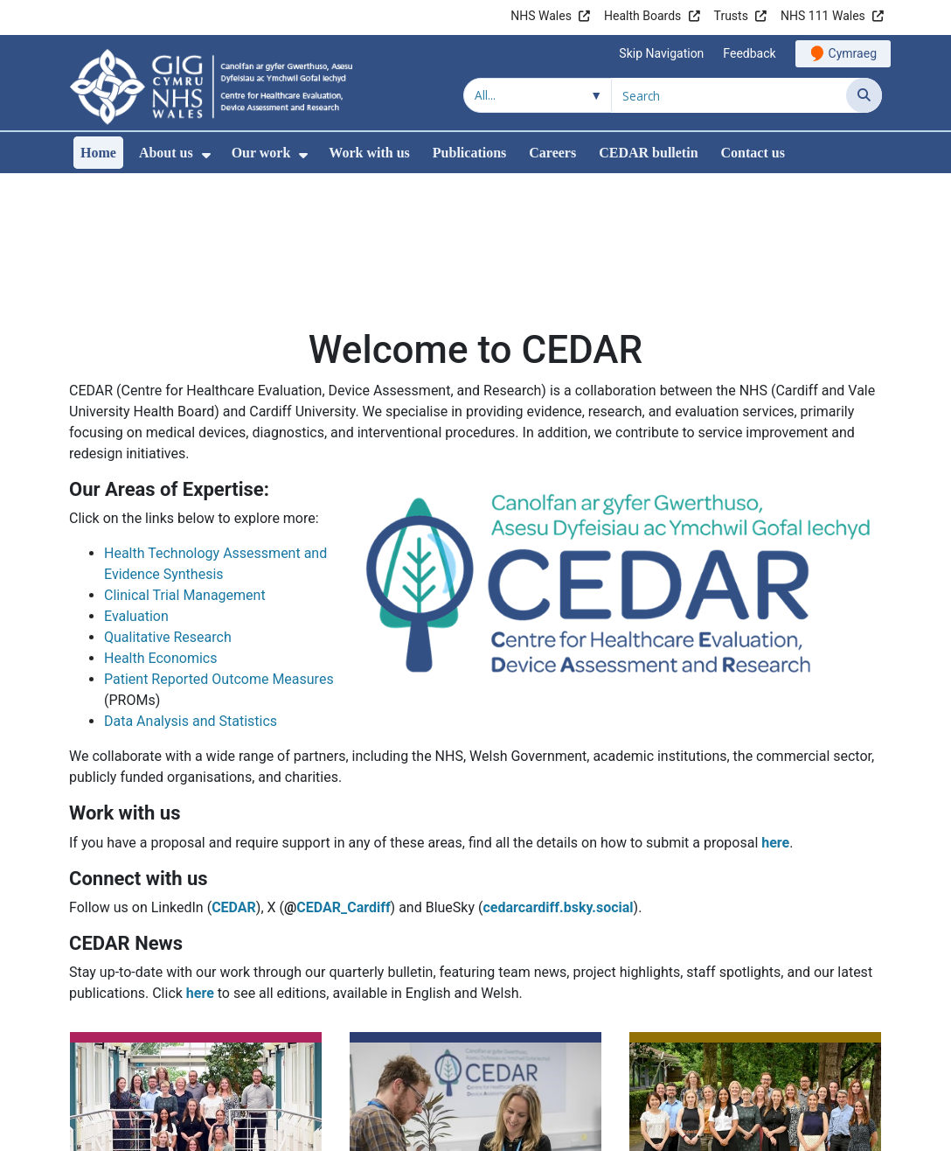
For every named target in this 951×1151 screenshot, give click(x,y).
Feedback (749, 53)
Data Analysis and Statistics (190, 602)
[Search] (864, 95)
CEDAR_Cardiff (343, 788)
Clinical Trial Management (185, 476)
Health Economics (160, 539)
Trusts (731, 16)
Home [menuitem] (98, 152)
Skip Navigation (661, 53)
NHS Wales (541, 16)
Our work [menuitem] (261, 152)
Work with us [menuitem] (369, 152)
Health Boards (642, 16)
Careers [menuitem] (552, 152)
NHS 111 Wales (823, 16)
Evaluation (136, 497)
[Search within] (537, 95)
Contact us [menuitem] (753, 152)
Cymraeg (853, 53)
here (775, 723)
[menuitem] (206, 155)
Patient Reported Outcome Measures (219, 560)
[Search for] (729, 95)
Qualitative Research (168, 518)
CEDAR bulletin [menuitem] (648, 152)
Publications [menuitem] (469, 152)
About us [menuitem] (166, 152)
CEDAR (234, 788)
